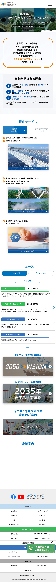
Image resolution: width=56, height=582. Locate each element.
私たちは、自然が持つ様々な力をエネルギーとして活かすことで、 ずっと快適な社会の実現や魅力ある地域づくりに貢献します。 (28, 467)
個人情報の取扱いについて (28, 575)
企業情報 (14, 515)
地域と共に (14, 538)
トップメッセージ (42, 511)
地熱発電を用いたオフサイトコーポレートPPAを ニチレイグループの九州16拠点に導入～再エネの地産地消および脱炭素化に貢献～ (26, 310)
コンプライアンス (42, 565)
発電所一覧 (14, 533)
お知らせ (27, 280)
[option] (28, 20)
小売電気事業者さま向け (41, 130)
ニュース (28, 561)
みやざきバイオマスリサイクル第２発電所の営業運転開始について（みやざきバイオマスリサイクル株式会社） (26, 295)
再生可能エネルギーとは (42, 538)
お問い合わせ (28, 570)
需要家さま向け (15, 130)
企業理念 (14, 511)
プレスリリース (41, 273)
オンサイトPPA (14, 552)
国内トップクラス (21, 93)
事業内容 (42, 515)
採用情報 (14, 565)
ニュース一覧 (14, 273)
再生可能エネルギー (28, 529)
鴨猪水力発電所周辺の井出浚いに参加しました (18, 340)
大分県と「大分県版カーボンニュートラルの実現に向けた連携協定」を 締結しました (25, 325)
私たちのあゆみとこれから (42, 533)
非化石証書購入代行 (14, 556)
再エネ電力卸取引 (42, 556)
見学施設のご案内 (28, 543)
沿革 (14, 520)
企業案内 (28, 506)
